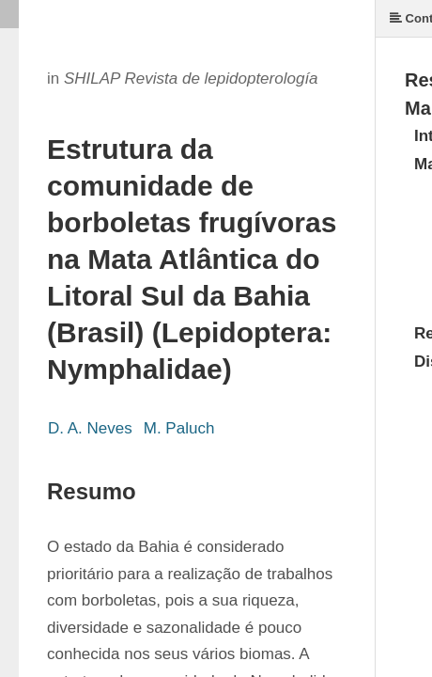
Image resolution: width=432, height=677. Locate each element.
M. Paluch (179, 428)
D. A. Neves (90, 428)
